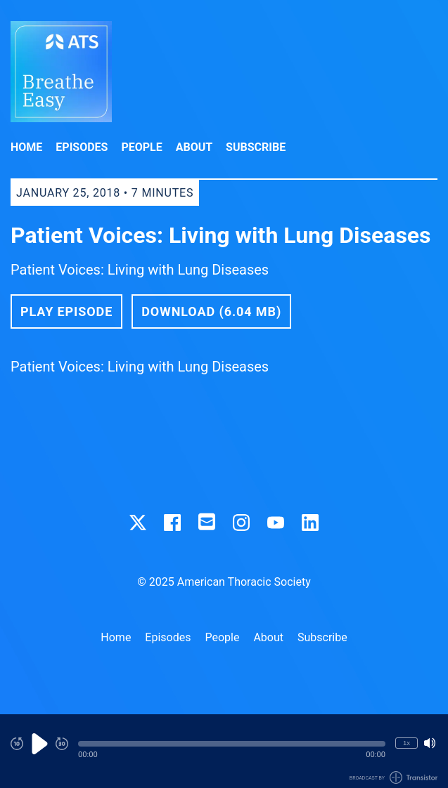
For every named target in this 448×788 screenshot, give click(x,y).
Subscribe (256, 147)
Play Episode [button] (66, 311)
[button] (231, 744)
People (141, 147)
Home (26, 147)
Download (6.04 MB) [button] (211, 311)
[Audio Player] (224, 751)
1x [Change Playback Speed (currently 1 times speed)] (406, 743)
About (194, 147)
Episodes (82, 147)
